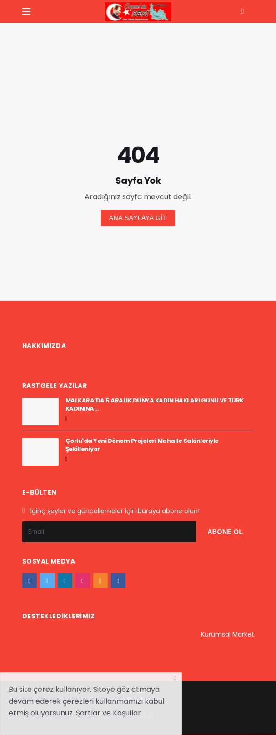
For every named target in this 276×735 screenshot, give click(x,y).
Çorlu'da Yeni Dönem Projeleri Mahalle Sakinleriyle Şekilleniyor (142, 444)
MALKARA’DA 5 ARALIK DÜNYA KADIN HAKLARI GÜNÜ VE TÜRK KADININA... (154, 404)
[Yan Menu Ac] (26, 11)
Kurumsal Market (227, 634)
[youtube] (100, 580)
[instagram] (82, 580)
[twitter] (47, 580)
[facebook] (29, 580)
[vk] (118, 580)
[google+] (65, 580)
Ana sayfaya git (138, 217)
